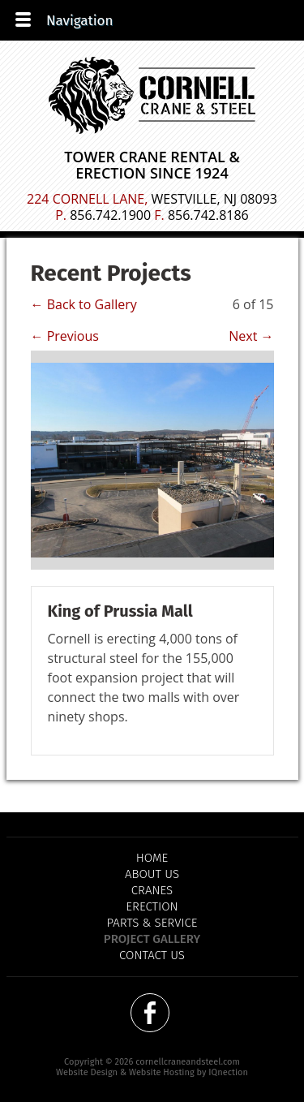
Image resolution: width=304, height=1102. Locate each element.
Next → (251, 336)
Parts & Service (152, 922)
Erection (152, 906)
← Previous (65, 336)
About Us (152, 874)
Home (152, 857)
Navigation (79, 20)
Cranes (152, 890)
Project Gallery (152, 939)
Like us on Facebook (150, 1012)
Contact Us (152, 955)
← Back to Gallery (84, 304)
